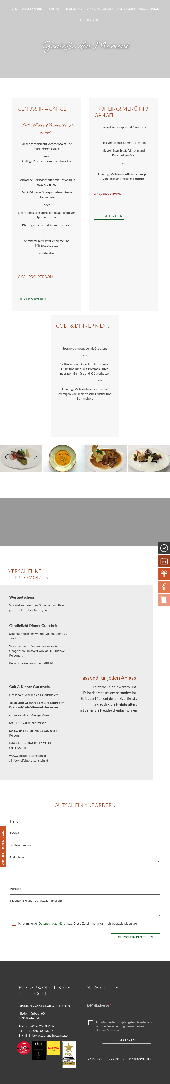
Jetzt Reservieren (33, 299)
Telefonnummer (20, 845)
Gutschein (17, 857)
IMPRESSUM (116, 1059)
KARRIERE (94, 1059)
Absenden (127, 1039)
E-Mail (14, 833)
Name (14, 821)
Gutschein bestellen (135, 937)
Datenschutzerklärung (54, 923)
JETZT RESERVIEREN (109, 216)
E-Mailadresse (98, 1005)
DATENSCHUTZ (140, 1059)
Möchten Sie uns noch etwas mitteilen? (36, 900)
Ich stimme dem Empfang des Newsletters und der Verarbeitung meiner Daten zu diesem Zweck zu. (124, 1026)
